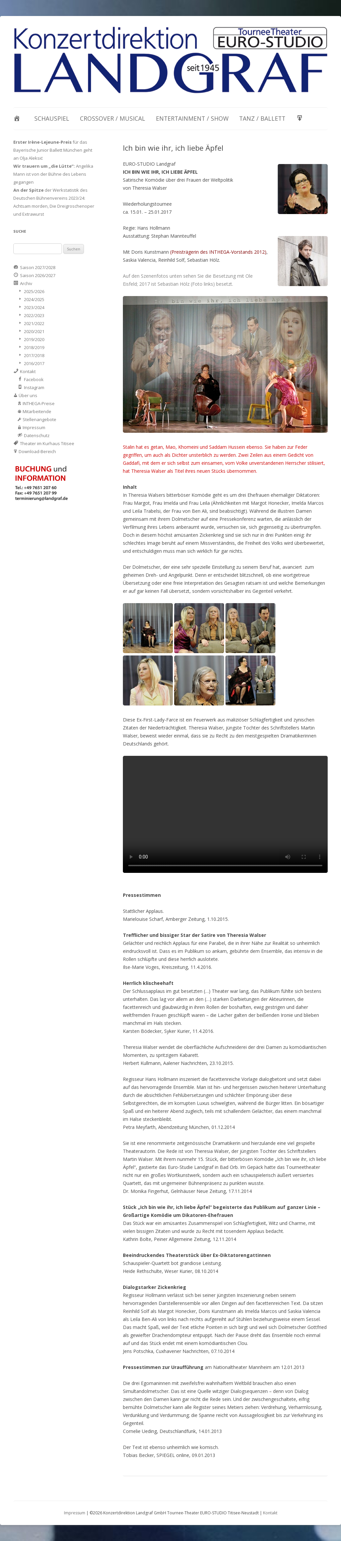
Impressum (74, 1513)
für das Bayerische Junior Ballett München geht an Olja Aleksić (52, 150)
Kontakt (270, 1513)
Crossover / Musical (112, 118)
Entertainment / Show (192, 118)
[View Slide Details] (170, 60)
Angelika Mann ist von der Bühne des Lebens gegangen (53, 174)
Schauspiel (51, 118)
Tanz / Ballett (262, 118)
